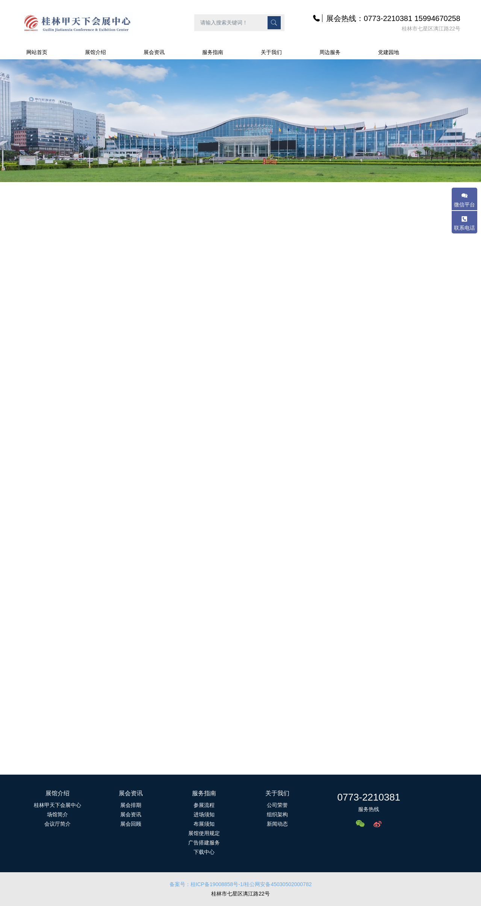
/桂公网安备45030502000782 (277, 884)
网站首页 (36, 52)
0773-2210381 (368, 797)
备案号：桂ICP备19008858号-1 (206, 884)
